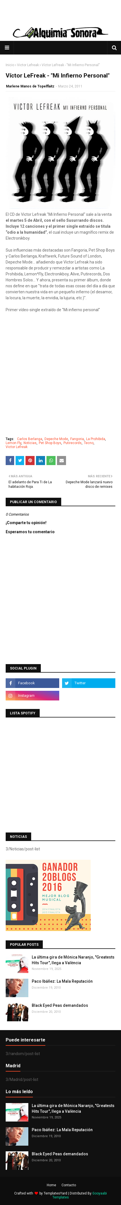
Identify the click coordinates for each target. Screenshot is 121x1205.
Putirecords (72, 443)
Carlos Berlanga (29, 439)
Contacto (68, 1185)
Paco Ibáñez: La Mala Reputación (62, 981)
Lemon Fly (13, 443)
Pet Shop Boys (50, 443)
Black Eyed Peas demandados (60, 1005)
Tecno (89, 443)
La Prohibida (95, 439)
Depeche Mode (56, 439)
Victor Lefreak (28, 65)
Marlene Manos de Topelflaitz (30, 86)
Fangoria (77, 439)
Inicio (10, 65)
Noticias (30, 443)
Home (51, 1185)
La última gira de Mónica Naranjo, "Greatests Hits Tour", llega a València (73, 960)
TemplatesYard (55, 1193)
